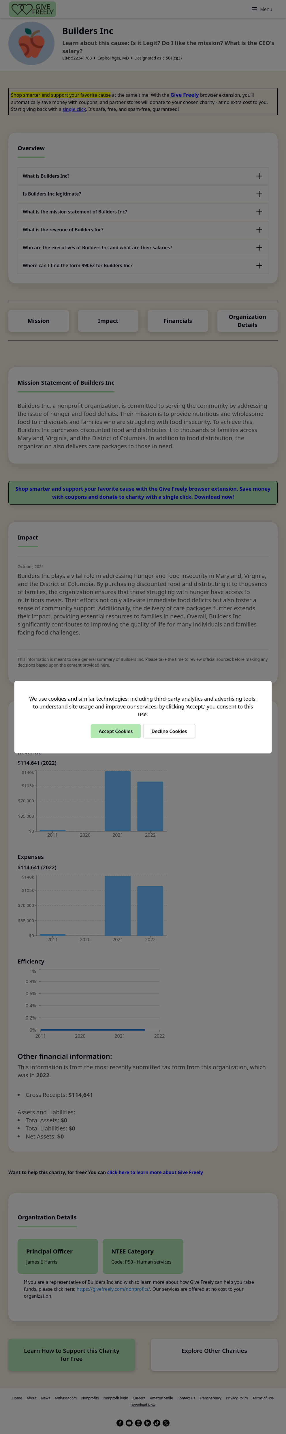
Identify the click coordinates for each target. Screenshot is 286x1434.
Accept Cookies (116, 731)
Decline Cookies (169, 731)
